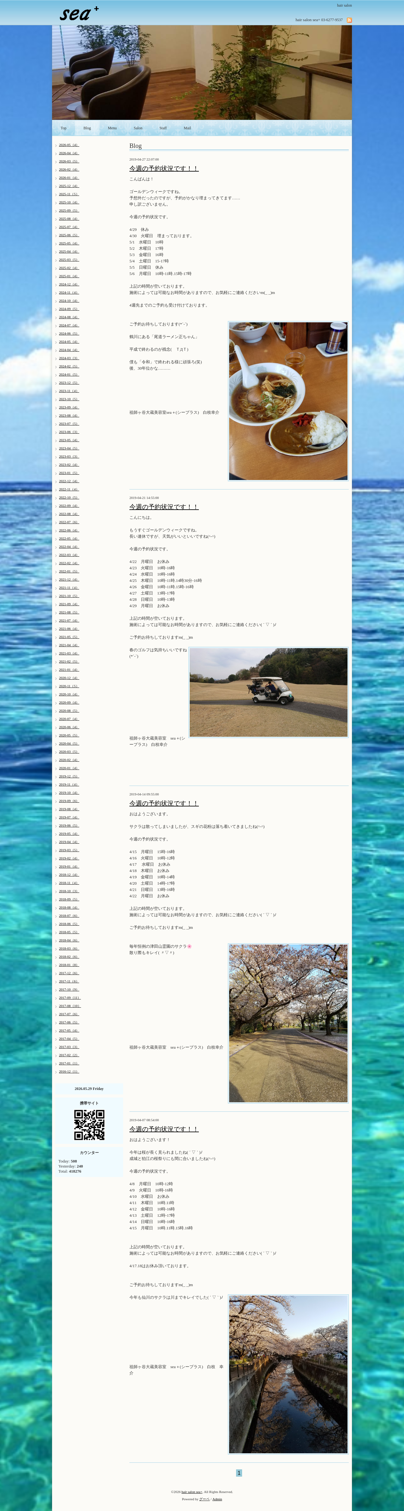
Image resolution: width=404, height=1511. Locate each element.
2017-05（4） (69, 1030)
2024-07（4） (69, 325)
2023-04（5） (69, 448)
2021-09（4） (69, 604)
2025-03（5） (69, 259)
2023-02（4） (69, 464)
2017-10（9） (69, 989)
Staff (163, 128)
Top (64, 128)
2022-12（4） (69, 481)
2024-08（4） (69, 317)
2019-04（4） (69, 842)
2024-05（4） (69, 341)
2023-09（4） (69, 407)
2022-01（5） (69, 571)
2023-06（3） (69, 432)
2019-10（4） (69, 792)
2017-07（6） (69, 1014)
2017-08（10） (70, 1006)
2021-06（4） (69, 628)
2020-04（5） (69, 743)
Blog (87, 128)
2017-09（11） (70, 997)
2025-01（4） (69, 276)
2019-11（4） (69, 784)
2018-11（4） (69, 883)
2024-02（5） (69, 366)
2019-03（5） (69, 850)
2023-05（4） (69, 440)
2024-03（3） (69, 358)
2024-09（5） (69, 309)
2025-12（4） (69, 186)
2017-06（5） (69, 1022)
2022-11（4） (69, 489)
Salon (138, 128)
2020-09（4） (69, 702)
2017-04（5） (69, 1038)
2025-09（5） (69, 210)
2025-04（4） (69, 251)
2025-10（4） (69, 202)
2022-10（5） (69, 497)
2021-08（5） (69, 612)
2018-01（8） (69, 965)
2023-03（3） (69, 456)
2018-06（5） (69, 924)
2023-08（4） (69, 415)
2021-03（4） (69, 653)
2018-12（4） (69, 874)
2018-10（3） (69, 891)
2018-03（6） (69, 948)
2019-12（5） (69, 776)
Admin (217, 1499)
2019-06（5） (69, 825)
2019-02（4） (69, 858)
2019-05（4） (69, 833)
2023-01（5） (69, 473)
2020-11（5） (69, 686)
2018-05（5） (69, 932)
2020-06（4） (69, 727)
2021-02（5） (69, 661)
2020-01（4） (69, 768)
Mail (187, 128)
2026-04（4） (69, 153)
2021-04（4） (69, 645)
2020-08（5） (69, 710)
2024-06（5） (69, 333)
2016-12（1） (69, 1071)
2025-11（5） (69, 194)
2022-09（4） (69, 505)
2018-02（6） (69, 956)
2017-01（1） (69, 1063)
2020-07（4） (69, 719)
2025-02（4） (69, 268)
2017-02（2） (69, 1055)
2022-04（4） (69, 546)
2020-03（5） (69, 751)
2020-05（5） (69, 735)
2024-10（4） (69, 300)
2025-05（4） (69, 243)
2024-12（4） (69, 284)
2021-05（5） (69, 637)
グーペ (204, 1499)
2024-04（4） (69, 350)
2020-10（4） (69, 694)
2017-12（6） (69, 973)
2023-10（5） (69, 399)
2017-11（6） (69, 981)
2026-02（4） (69, 169)
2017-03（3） (69, 1047)
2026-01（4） (69, 177)
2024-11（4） (69, 292)
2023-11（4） (69, 391)
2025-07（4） (69, 227)
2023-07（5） (69, 423)
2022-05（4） (69, 538)
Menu (112, 128)
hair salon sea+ (191, 1492)
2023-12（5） (69, 382)
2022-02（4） (69, 563)
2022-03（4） (69, 555)
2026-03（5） (69, 161)
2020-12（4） (69, 678)
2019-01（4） (69, 866)
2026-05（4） (69, 145)
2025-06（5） (69, 235)
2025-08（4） (69, 218)
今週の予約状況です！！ (164, 168)
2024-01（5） (69, 374)
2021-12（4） (69, 579)
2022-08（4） (69, 514)
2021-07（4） (69, 620)
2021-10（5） (69, 596)
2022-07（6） (69, 522)
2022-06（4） (69, 530)
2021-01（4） (69, 669)
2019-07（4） (69, 817)
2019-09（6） (69, 801)
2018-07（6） (69, 915)
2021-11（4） (69, 587)
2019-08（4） (69, 809)
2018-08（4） (69, 907)
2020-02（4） (69, 760)
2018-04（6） (69, 940)
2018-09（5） (69, 899)
